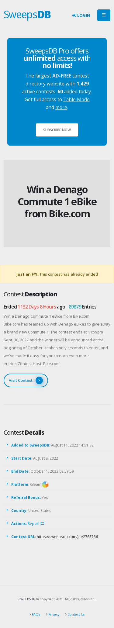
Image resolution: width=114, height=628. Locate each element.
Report (36, 523)
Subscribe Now (57, 129)
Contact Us (76, 614)
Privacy (53, 614)
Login (81, 15)
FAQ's (35, 614)
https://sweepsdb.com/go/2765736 (67, 536)
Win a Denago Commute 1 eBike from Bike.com (57, 201)
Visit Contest (26, 380)
